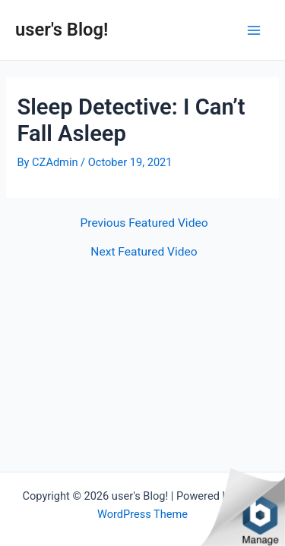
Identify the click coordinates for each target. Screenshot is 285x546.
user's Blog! (61, 29)
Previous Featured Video (143, 224)
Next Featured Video (143, 252)
